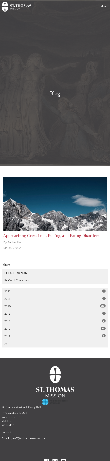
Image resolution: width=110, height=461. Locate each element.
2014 (55, 336)
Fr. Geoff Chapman (16, 280)
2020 (55, 306)
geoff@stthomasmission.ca (28, 438)
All (6, 343)
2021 (55, 298)
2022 (55, 291)
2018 (55, 313)
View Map (8, 425)
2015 (55, 328)
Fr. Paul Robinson (15, 272)
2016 (55, 321)
